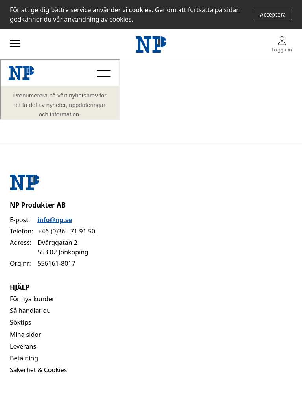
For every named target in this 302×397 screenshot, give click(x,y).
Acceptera (273, 14)
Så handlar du (30, 310)
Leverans (23, 346)
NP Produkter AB (38, 205)
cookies (140, 10)
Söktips (20, 322)
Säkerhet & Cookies (38, 370)
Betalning (24, 358)
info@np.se (54, 219)
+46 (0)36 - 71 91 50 (66, 231)
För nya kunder (32, 298)
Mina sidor (25, 334)
